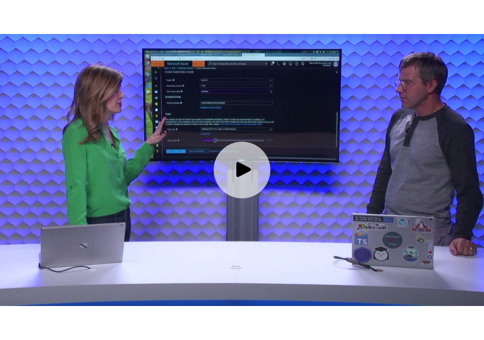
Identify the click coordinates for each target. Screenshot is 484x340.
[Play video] (242, 170)
